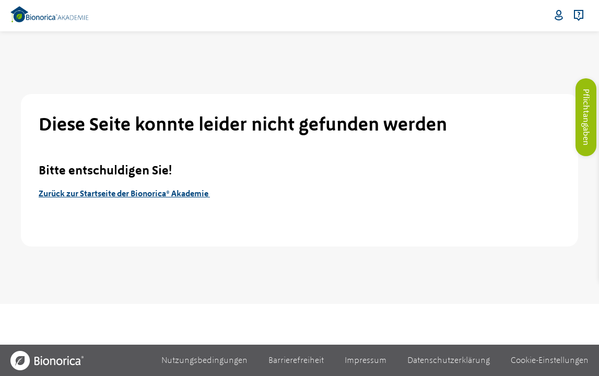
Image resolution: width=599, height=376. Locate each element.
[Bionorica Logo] (47, 360)
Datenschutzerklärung (448, 360)
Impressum (365, 360)
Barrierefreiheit (296, 360)
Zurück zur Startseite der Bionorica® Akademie (124, 193)
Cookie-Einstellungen (550, 360)
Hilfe (579, 16)
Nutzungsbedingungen (204, 360)
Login (559, 16)
